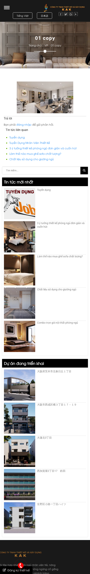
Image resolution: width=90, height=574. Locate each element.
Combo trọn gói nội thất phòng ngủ (57, 322)
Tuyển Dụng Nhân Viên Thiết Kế (29, 142)
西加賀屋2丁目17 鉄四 (51, 470)
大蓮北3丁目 (44, 437)
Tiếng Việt (22, 15)
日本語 (44, 15)
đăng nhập (23, 124)
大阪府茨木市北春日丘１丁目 (54, 371)
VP (48, 45)
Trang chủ (37, 45)
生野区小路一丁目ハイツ (51, 504)
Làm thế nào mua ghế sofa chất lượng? (35, 153)
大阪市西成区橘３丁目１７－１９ (57, 404)
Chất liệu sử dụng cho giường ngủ (31, 159)
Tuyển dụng (17, 137)
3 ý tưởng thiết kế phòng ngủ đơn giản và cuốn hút (43, 148)
